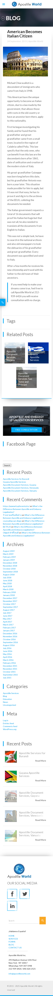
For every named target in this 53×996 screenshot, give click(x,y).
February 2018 (9, 592)
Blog (5, 696)
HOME (12, 936)
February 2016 (9, 663)
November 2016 (10, 636)
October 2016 (9, 639)
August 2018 (9, 574)
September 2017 (10, 607)
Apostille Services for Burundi (16, 479)
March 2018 (8, 589)
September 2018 (10, 571)
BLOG (11, 944)
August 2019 (9, 551)
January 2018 (9, 595)
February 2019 (9, 557)
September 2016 (10, 642)
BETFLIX (7, 527)
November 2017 (10, 601)
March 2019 (8, 554)
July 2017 (7, 613)
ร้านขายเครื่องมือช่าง (12, 515)
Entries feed (8, 723)
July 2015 (7, 677)
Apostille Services (11, 693)
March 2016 (8, 660)
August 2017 (9, 610)
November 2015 (10, 669)
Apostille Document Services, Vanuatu (20, 491)
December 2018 (10, 563)
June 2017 (7, 616)
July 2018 (7, 577)
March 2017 (8, 624)
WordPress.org (9, 729)
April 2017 (7, 621)
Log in (5, 720)
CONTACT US (15, 947)
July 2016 (7, 648)
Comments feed (10, 726)
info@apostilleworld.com (19, 973)
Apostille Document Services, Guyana (19, 485)
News (5, 702)
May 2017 (7, 619)
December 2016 (10, 633)
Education (7, 699)
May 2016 (7, 654)
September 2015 (10, 674)
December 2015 (10, 666)
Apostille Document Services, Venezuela (21, 488)
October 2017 (9, 604)
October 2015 (9, 672)
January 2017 (9, 630)
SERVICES (13, 939)
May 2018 (7, 583)
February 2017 (9, 627)
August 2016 (9, 645)
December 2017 (10, 598)
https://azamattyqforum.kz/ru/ (16, 506)
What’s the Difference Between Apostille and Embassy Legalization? (22, 509)
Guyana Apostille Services (14, 482)
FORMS (12, 941)
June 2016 (7, 651)
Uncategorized (9, 705)
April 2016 (7, 657)
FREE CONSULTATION (26, 430)
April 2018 (7, 586)
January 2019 (9, 560)
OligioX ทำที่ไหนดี (11, 532)
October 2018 (9, 568)
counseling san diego (12, 521)
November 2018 (10, 566)
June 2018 (7, 580)
